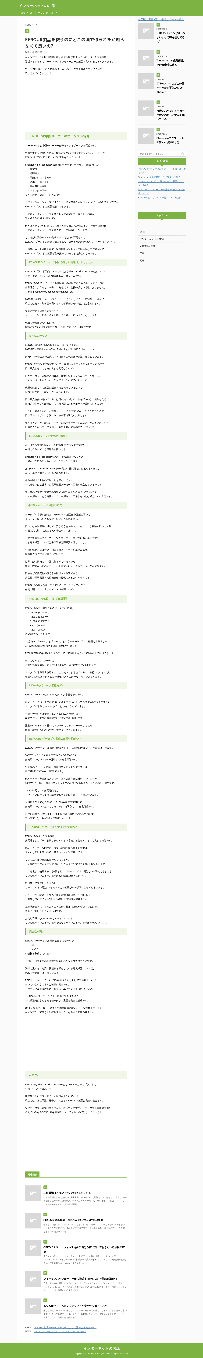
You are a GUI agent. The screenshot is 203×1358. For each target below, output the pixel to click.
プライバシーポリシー (49, 13)
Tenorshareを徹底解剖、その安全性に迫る (159, 177)
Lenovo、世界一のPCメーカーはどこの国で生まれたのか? (65, 1327)
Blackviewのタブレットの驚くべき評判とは (160, 197)
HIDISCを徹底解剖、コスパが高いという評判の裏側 (73, 1220)
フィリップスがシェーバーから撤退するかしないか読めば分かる (80, 1278)
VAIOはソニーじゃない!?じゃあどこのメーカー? (60, 1331)
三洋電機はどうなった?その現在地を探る (67, 1192)
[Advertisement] (76, 103)
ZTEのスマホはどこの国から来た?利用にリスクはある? (170, 87)
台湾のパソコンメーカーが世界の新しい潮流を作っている (171, 115)
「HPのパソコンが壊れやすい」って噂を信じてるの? (171, 37)
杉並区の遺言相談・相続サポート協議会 (161, 19)
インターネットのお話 (37, 6)
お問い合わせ (26, 13)
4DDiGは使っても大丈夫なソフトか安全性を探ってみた (75, 1306)
